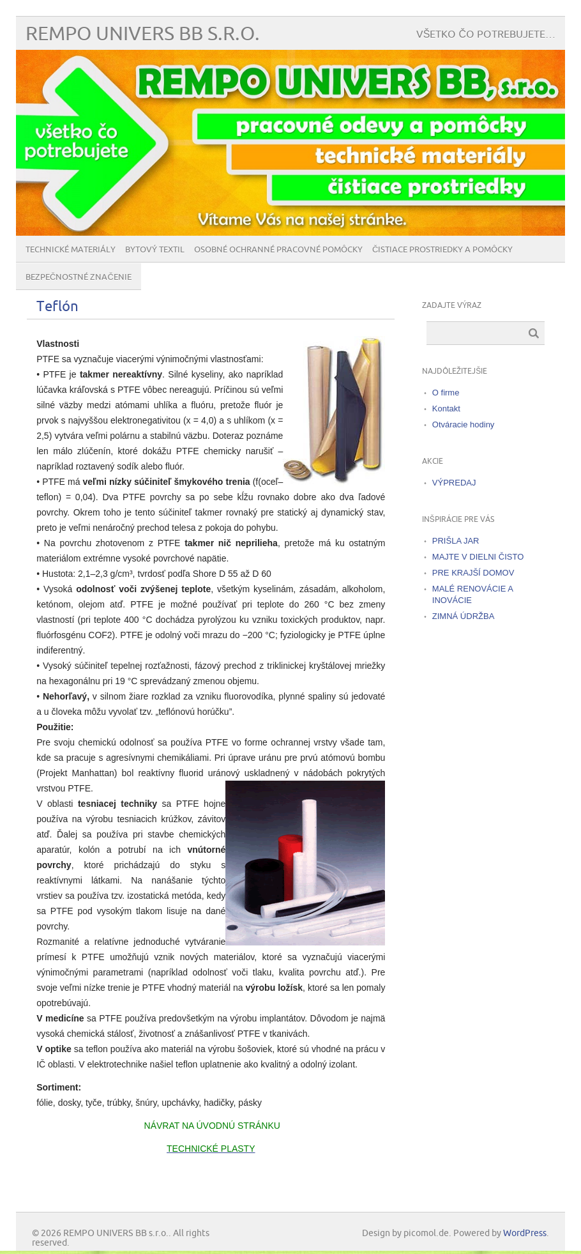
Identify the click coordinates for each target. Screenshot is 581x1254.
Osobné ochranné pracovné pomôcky (278, 249)
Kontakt (446, 408)
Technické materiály (71, 249)
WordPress (525, 1233)
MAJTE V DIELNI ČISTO (478, 557)
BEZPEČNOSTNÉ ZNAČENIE (79, 277)
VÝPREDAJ (454, 482)
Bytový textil (155, 249)
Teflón (57, 307)
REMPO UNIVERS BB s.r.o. (143, 34)
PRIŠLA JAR (455, 541)
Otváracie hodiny (463, 424)
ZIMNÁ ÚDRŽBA (463, 616)
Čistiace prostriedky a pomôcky (442, 249)
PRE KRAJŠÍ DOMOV (473, 572)
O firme (446, 392)
